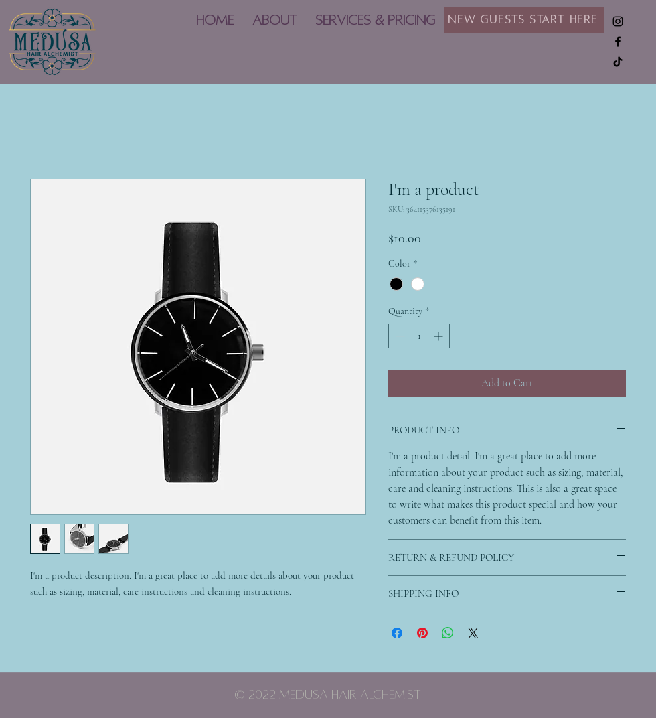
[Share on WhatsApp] (448, 633)
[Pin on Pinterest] (422, 633)
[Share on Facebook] (397, 633)
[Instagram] (618, 21)
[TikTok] (618, 61)
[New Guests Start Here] (524, 20)
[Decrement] (398, 336)
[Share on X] (473, 633)
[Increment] (439, 336)
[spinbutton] (419, 336)
